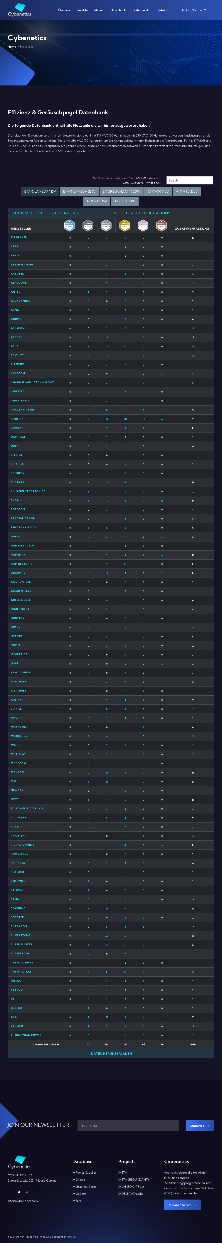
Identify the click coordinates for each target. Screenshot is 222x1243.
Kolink (16, 699)
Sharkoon (19, 926)
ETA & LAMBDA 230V (79, 191)
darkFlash (19, 436)
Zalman (17, 1026)
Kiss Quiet (18, 690)
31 (125, 409)
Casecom (18, 373)
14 (106, 337)
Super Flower (21, 944)
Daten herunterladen (111, 1053)
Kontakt (161, 10)
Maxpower (19, 726)
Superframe (20, 953)
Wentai (16, 1007)
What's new (153, 182)
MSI (13, 781)
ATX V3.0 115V (158, 191)
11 (125, 355)
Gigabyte (18, 572)
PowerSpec (19, 853)
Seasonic (18, 908)
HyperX (16, 636)
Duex (15, 445)
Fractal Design (23, 518)
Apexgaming (21, 300)
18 (88, 908)
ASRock (17, 337)
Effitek (16, 454)
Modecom (18, 763)
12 (125, 346)
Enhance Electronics (28, 491)
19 (125, 908)
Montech (18, 772)
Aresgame (18, 328)
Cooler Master (23, 409)
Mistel (16, 745)
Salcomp (18, 890)
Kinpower (18, 681)
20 (106, 527)
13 (107, 573)
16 (162, 500)
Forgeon (18, 509)
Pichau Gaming (23, 844)
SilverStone (20, 935)
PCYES (15, 826)
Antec (16, 291)
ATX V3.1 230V (124, 201)
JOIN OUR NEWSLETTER (38, 1125)
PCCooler (18, 817)
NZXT (15, 799)
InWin (15, 645)
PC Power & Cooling (27, 808)
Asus (14, 346)
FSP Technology (24, 527)
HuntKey (17, 618)
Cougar (17, 427)
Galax (16, 536)
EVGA (15, 500)
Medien (99, 10)
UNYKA (16, 980)
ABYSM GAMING (22, 264)
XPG (14, 1016)
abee (14, 246)
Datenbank (118, 10)
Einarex (17, 463)
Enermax (18, 482)
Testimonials (140, 10)
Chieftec (18, 391)
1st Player (19, 237)
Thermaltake (21, 971)
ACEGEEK (17, 273)
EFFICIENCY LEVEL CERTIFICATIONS (44, 213)
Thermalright (22, 962)
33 (106, 409)
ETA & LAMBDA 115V (40, 191)
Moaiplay (18, 754)
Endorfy (17, 473)
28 (125, 419)
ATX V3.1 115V (97, 201)
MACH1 (16, 717)
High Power (20, 609)
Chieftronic (20, 400)
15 (107, 709)
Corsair (17, 418)
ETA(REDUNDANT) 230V (121, 191)
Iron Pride (19, 654)
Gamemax (18, 554)
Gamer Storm (21, 563)
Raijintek (18, 862)
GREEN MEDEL (21, 599)
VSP (13, 998)
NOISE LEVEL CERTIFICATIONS (141, 213)
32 (106, 944)
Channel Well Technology (32, 382)
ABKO (15, 255)
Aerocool (19, 282)
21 (107, 564)
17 (107, 346)
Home (12, 46)
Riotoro (17, 871)
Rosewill (18, 880)
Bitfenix (17, 364)
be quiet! (18, 355)
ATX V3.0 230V (187, 191)
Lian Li (16, 708)
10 (107, 500)
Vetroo (17, 989)
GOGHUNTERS (21, 581)
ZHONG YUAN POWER (26, 1035)
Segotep (17, 917)
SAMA (15, 899)
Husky (15, 627)
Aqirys (16, 318)
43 (106, 971)
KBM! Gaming (21, 672)
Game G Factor (23, 545)
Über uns (64, 10)
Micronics (19, 735)
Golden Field (21, 590)
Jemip (15, 663)
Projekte (82, 10)
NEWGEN (17, 790)
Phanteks (18, 835)
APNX (15, 309)
